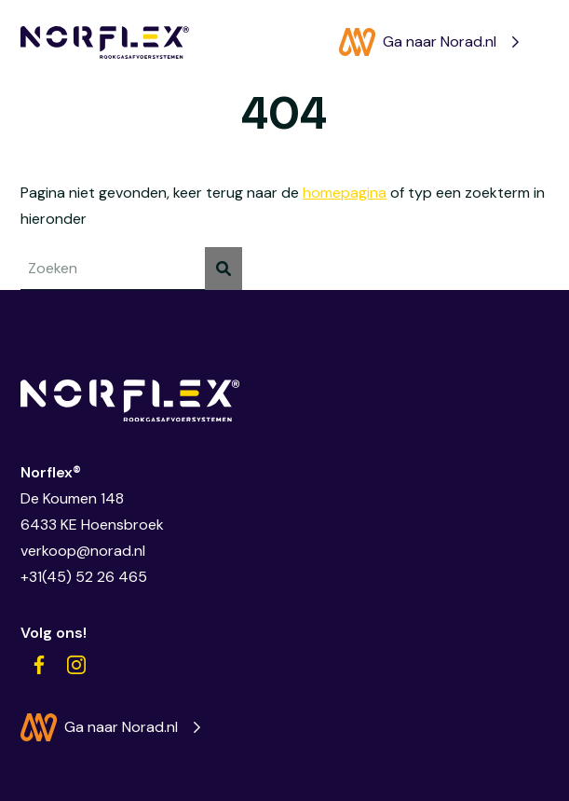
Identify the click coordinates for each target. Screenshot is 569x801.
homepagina (344, 192)
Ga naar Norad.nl (417, 42)
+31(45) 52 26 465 (83, 577)
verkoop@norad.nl (82, 550)
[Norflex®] (104, 42)
